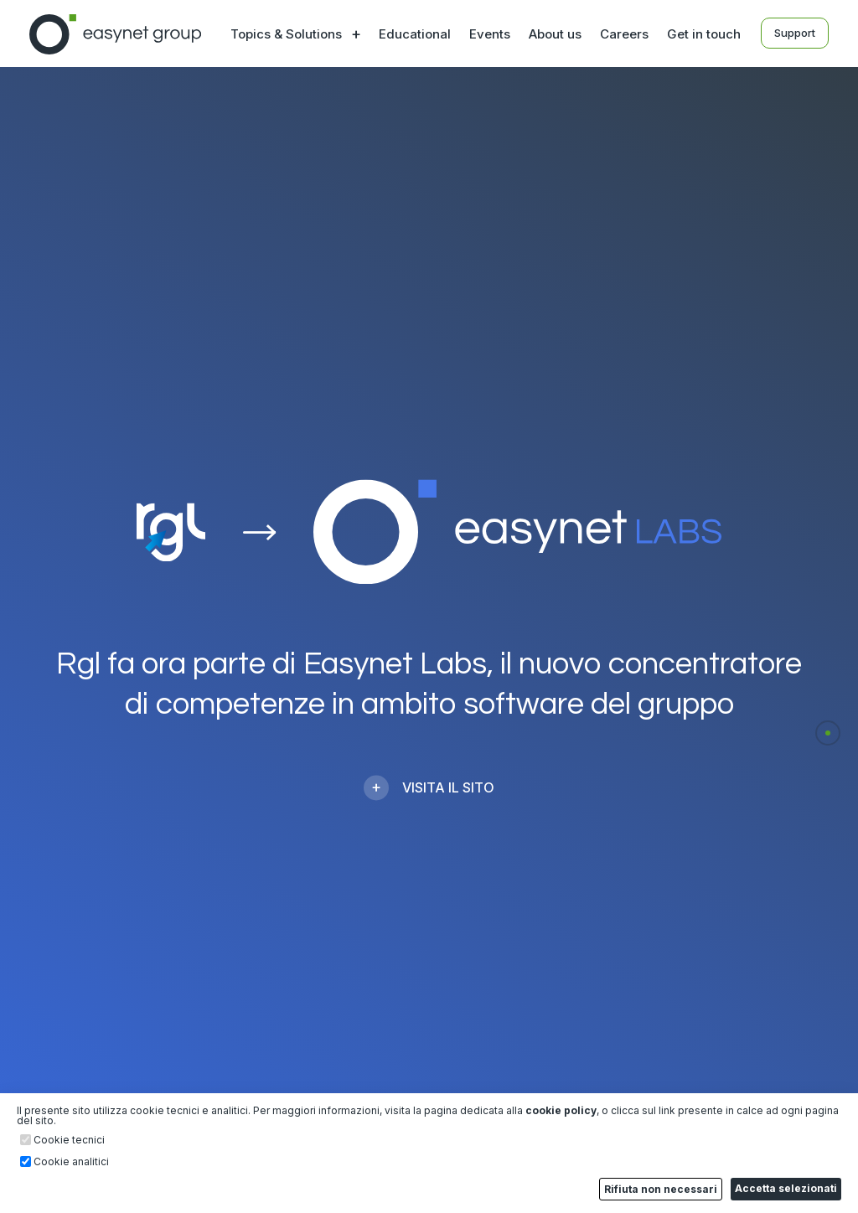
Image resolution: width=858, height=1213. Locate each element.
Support (794, 32)
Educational (415, 34)
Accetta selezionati (786, 1188)
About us (555, 34)
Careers (624, 34)
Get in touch (704, 34)
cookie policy (561, 1110)
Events (489, 34)
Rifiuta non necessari (660, 1189)
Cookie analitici (71, 1162)
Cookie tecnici (69, 1140)
